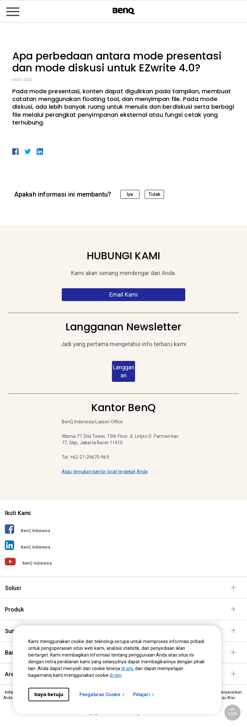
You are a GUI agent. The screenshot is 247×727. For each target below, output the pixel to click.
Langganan (123, 371)
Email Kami (123, 294)
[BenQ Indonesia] (123, 529)
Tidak (154, 194)
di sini (127, 668)
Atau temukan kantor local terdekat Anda (105, 471)
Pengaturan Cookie (102, 694)
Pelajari (144, 694)
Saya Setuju (48, 694)
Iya (130, 194)
